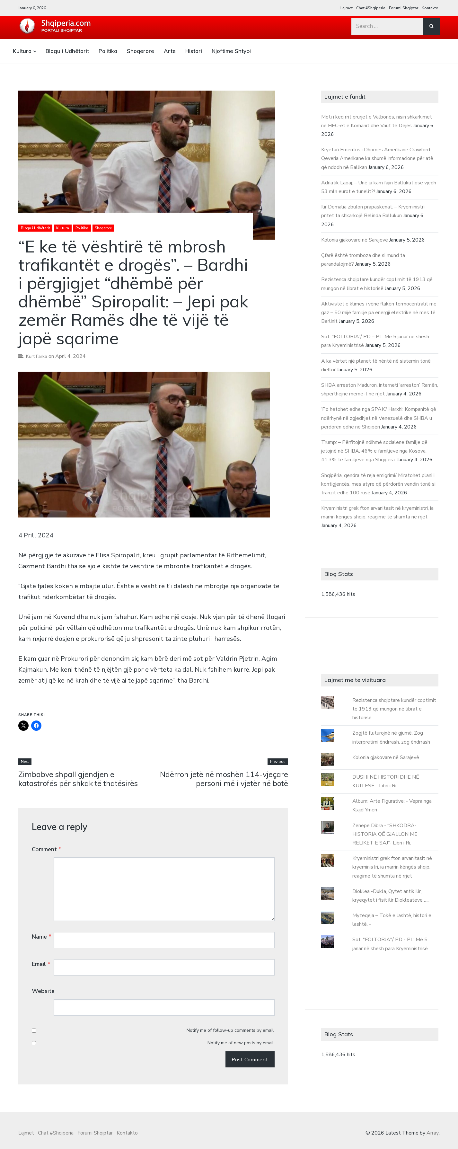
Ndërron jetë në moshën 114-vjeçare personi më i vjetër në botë (223, 778)
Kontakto (430, 8)
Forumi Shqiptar (403, 8)
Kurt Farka (37, 356)
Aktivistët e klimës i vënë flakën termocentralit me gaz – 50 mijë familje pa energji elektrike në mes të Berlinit (378, 312)
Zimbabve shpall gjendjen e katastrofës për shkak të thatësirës (80, 778)
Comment (46, 849)
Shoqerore (140, 51)
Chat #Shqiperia (370, 8)
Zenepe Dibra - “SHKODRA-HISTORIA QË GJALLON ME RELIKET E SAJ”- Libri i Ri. (385, 834)
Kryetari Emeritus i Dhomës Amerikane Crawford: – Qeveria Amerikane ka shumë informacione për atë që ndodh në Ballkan (378, 158)
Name (41, 924)
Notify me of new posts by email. (241, 1020)
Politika (108, 51)
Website (43, 980)
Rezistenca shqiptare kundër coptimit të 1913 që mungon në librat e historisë (394, 709)
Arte (170, 51)
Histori (193, 51)
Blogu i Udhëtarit (67, 51)
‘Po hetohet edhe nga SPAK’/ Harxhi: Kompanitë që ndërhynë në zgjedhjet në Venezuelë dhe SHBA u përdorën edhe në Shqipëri (378, 418)
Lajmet (346, 8)
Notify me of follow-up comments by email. (231, 1007)
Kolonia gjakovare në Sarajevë (354, 239)
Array (433, 1126)
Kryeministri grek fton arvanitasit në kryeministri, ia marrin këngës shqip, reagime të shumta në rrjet (392, 867)
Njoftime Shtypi (231, 51)
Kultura (22, 51)
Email (41, 952)
